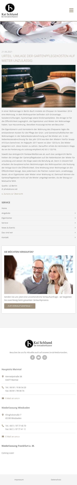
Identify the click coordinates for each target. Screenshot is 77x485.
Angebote (6, 213)
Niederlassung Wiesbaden (16, 407)
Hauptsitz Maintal (12, 369)
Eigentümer (7, 218)
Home (4, 208)
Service (5, 223)
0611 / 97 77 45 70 (18, 425)
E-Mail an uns (10, 398)
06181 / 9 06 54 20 (18, 387)
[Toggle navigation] (71, 10)
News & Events (8, 227)
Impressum (19, 479)
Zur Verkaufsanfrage (19, 305)
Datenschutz (56, 479)
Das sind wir (7, 232)
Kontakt (5, 237)
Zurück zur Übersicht (13, 194)
